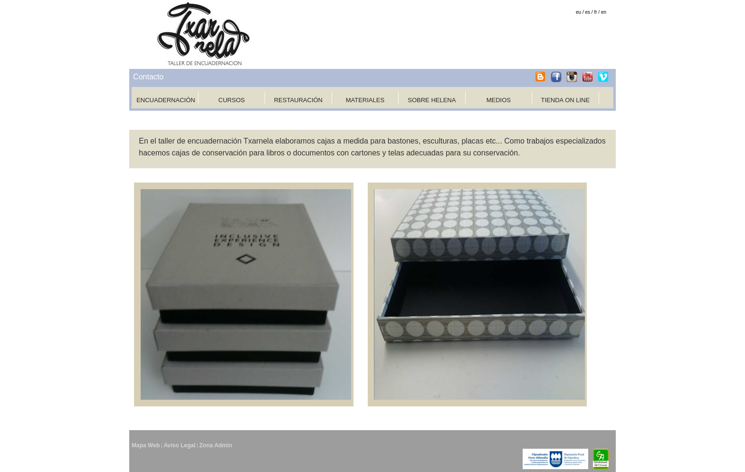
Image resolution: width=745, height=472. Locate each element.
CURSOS (232, 100)
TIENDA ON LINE (565, 100)
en (603, 12)
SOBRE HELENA (432, 100)
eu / (580, 12)
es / (589, 12)
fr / (597, 12)
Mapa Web (146, 445)
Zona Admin (215, 445)
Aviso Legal (179, 445)
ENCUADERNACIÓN (165, 100)
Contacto (148, 77)
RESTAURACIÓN (298, 100)
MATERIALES (365, 100)
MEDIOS (499, 100)
